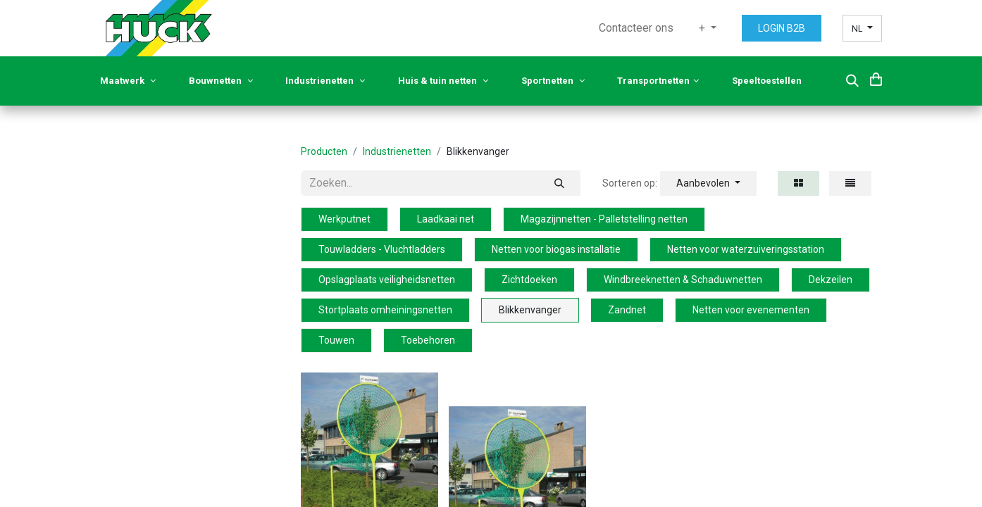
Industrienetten (325, 80)
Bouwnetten (221, 80)
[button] (852, 81)
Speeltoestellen (768, 80)
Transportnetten (658, 80)
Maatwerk (128, 80)
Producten (324, 151)
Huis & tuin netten (443, 80)
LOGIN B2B (781, 28)
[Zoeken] (559, 183)
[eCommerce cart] (876, 78)
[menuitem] (636, 28)
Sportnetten (553, 80)
